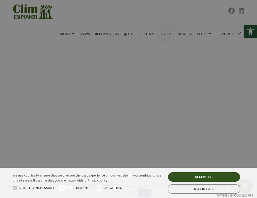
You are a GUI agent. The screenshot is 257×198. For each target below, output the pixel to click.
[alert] (128, 99)
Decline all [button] (204, 189)
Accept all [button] (204, 177)
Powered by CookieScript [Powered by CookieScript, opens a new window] (234, 195)
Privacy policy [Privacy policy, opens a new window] (97, 180)
